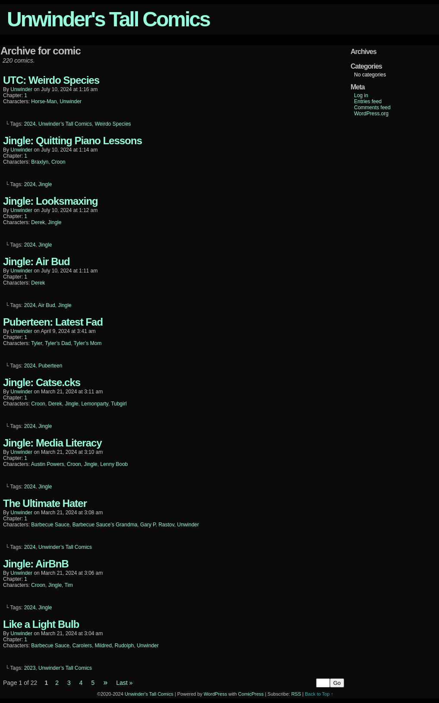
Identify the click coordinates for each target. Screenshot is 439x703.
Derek (38, 222)
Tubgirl (118, 404)
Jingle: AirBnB (36, 564)
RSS (296, 694)
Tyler (36, 343)
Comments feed (372, 107)
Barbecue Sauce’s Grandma (105, 525)
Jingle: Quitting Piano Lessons (72, 140)
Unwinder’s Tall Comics (65, 124)
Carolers (82, 646)
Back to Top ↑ (319, 694)
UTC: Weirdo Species (51, 80)
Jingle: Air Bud (36, 261)
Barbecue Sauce (50, 525)
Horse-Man (43, 101)
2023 (30, 668)
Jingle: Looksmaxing (50, 201)
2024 (30, 124)
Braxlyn (39, 162)
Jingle (45, 184)
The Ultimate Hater (45, 503)
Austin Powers (47, 464)
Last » (124, 682)
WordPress (215, 694)
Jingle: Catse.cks (41, 382)
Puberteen (50, 366)
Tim (69, 585)
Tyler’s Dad (58, 343)
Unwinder (71, 101)
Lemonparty (94, 404)
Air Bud (46, 305)
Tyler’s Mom (88, 343)
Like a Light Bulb (41, 624)
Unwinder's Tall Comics (108, 19)
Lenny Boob (114, 464)
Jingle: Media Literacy (52, 443)
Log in (361, 95)
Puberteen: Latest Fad (53, 322)
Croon (58, 162)
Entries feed (368, 101)
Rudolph (124, 646)
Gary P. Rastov (157, 525)
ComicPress (250, 694)
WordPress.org (371, 114)
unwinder (21, 89)
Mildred (103, 646)
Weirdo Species (113, 124)
